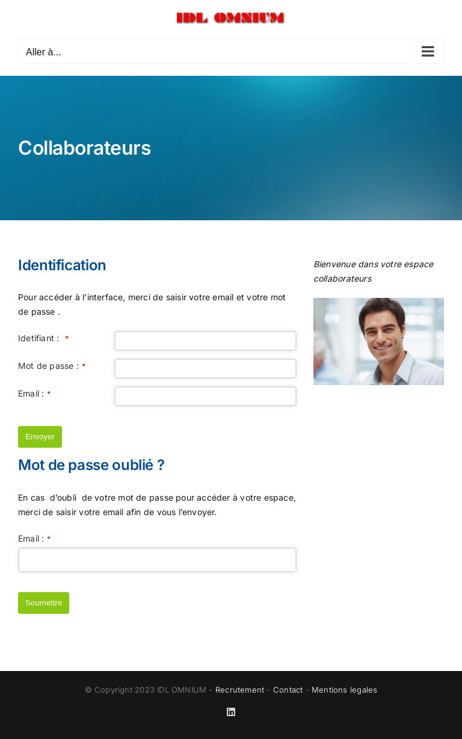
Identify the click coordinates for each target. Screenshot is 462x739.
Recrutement (239, 689)
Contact (288, 689)
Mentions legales (344, 689)
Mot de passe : (51, 365)
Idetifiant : (43, 338)
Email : (34, 393)
